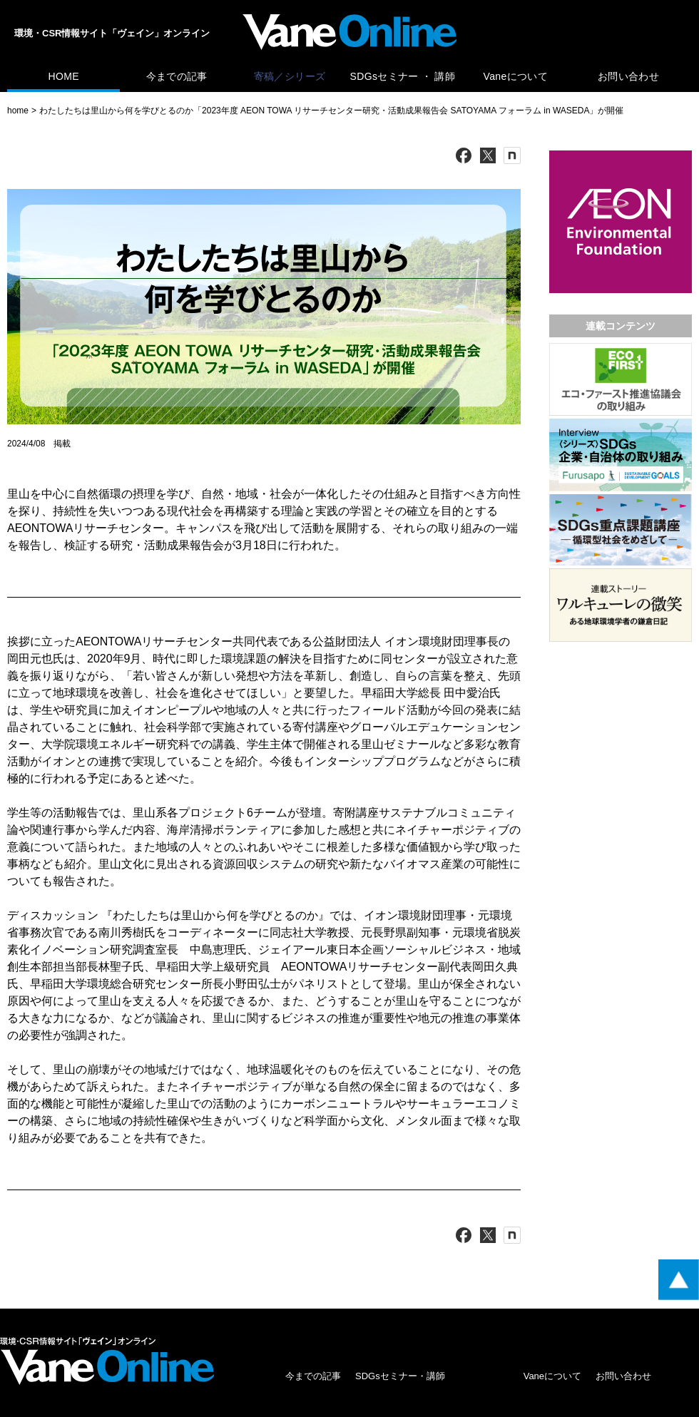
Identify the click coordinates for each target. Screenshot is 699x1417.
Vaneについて (516, 76)
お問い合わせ (628, 76)
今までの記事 (177, 76)
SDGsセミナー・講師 (400, 1376)
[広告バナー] (620, 154)
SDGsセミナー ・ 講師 (403, 76)
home (18, 111)
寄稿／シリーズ (289, 76)
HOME (63, 76)
